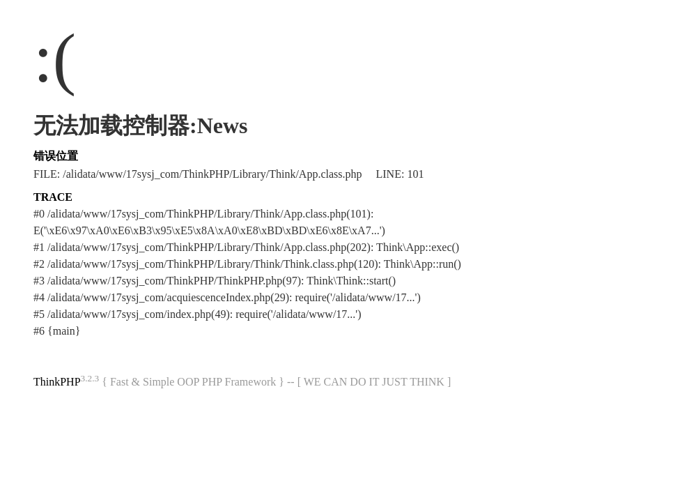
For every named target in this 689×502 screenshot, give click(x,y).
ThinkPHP (57, 382)
